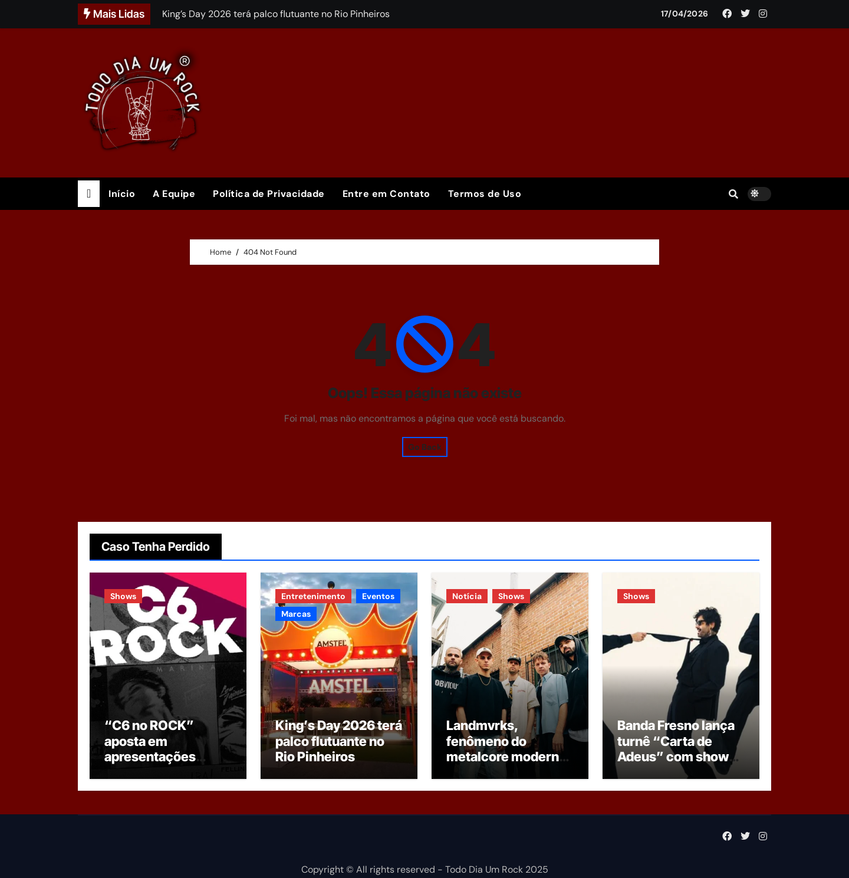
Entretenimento (313, 596)
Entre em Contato (386, 194)
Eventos (378, 596)
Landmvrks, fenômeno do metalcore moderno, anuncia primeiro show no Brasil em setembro (508, 764)
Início (121, 194)
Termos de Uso (485, 194)
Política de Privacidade (269, 194)
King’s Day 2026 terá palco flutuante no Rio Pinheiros (338, 741)
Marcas (296, 614)
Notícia (467, 596)
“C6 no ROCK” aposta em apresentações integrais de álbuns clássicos (161, 756)
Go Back (425, 447)
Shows (123, 596)
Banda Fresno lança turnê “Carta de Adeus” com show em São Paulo (676, 749)
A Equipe (174, 194)
